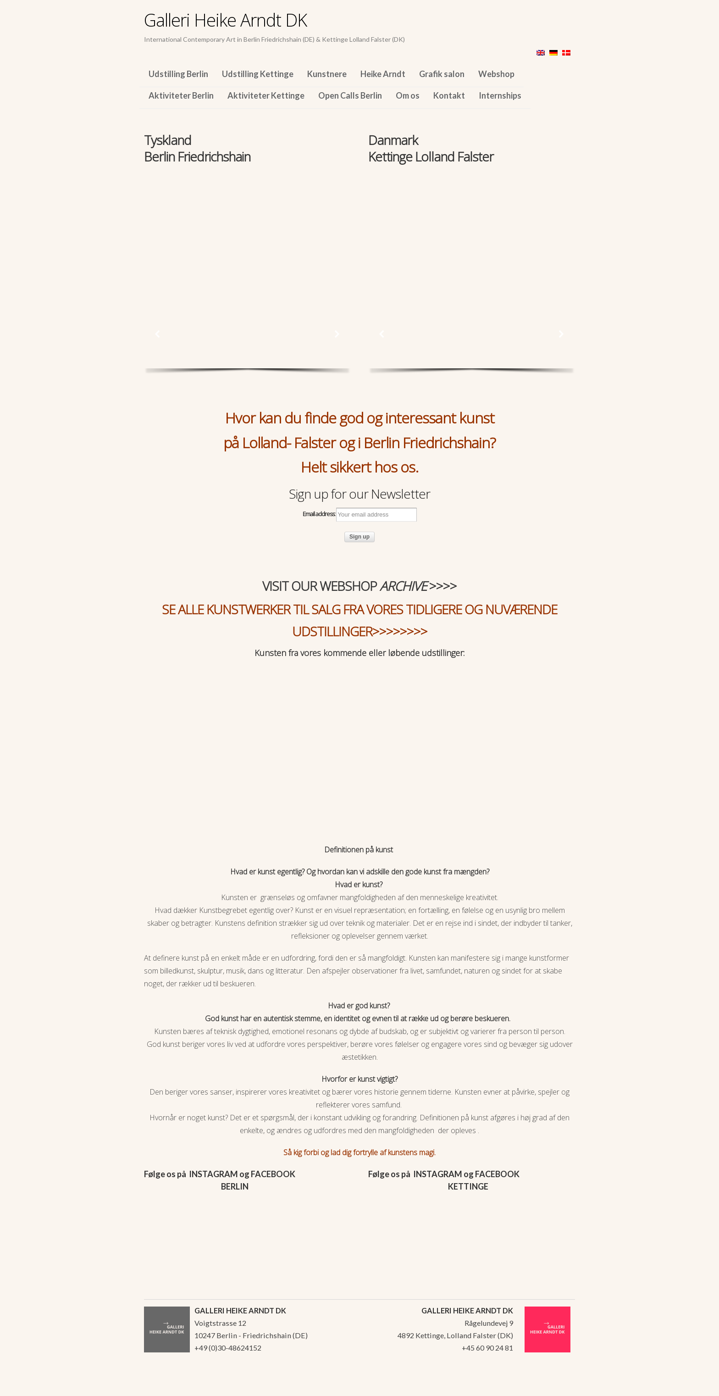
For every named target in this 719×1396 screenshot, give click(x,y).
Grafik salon (442, 74)
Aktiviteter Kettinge (265, 95)
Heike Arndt (382, 74)
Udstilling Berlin (178, 74)
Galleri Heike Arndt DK (225, 20)
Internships (500, 95)
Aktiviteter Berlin (181, 95)
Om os (408, 95)
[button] (158, 334)
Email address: (360, 515)
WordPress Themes (558, 1386)
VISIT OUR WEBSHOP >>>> (359, 586)
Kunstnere (327, 74)
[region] (247, 228)
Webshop (496, 74)
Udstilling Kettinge (257, 74)
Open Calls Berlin (350, 95)
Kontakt (449, 95)
